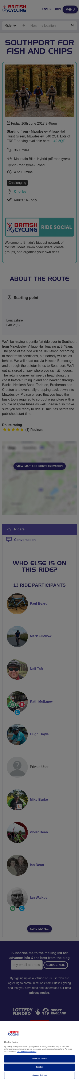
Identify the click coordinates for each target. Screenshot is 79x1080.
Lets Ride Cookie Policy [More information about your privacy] (26, 1052)
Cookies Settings (39, 1075)
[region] (39, 1050)
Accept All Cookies (39, 1059)
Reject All (40, 1067)
